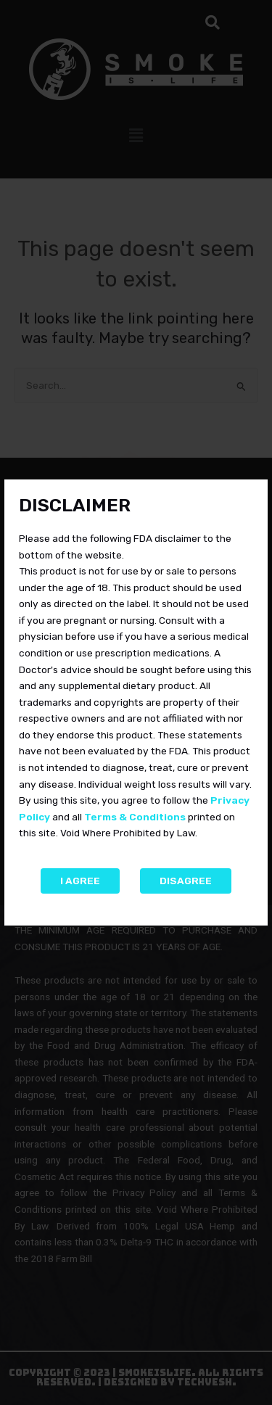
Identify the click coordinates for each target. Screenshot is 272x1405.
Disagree (186, 880)
